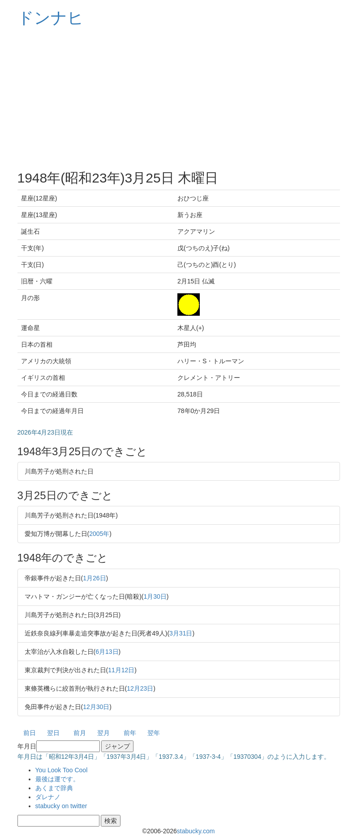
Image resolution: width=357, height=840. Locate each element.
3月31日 (180, 633)
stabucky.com (196, 831)
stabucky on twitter (61, 806)
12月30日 (96, 706)
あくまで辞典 (54, 788)
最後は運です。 (57, 779)
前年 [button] (130, 732)
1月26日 (94, 578)
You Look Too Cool (61, 770)
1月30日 (155, 596)
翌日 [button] (53, 732)
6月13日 (106, 651)
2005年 (99, 533)
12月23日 (140, 688)
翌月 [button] (103, 732)
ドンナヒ (50, 18)
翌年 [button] (153, 732)
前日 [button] (29, 732)
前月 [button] (79, 732)
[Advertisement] (179, 98)
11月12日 (121, 670)
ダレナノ (47, 797)
